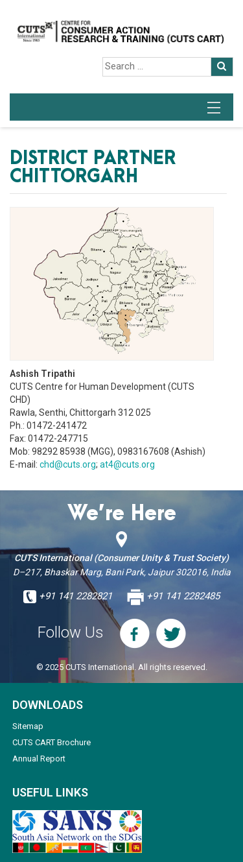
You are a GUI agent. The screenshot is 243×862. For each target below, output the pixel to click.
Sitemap (27, 726)
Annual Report (38, 758)
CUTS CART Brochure (51, 742)
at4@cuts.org (127, 464)
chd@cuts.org (68, 464)
